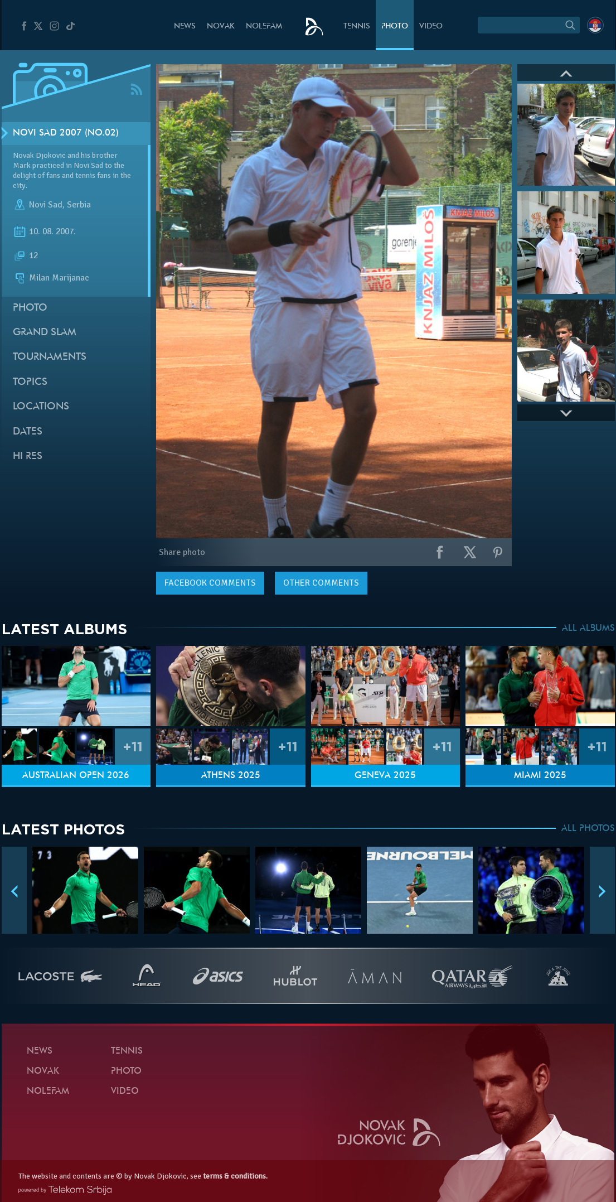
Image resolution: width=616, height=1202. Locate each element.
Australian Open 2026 (75, 775)
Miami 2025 (540, 775)
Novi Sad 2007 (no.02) (66, 133)
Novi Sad (45, 205)
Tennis (356, 26)
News (185, 26)
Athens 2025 (230, 775)
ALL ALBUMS (588, 628)
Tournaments (49, 357)
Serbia (79, 205)
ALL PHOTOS (588, 828)
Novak (221, 26)
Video (431, 26)
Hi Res (27, 456)
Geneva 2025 (385, 775)
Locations (41, 407)
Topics (30, 382)
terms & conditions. (235, 1176)
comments (210, 582)
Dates (27, 432)
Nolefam (264, 26)
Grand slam (44, 332)
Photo (394, 26)
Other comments (321, 582)
